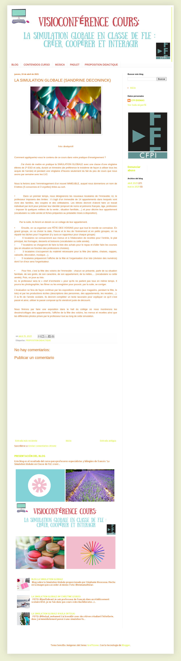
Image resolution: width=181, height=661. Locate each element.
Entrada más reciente (26, 440)
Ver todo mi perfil (137, 105)
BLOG (14, 64)
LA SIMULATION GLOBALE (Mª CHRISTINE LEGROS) (56, 596)
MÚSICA (60, 64)
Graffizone (93, 645)
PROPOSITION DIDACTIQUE (101, 64)
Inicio (68, 440)
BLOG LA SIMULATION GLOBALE (47, 579)
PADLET (74, 64)
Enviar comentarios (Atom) (42, 446)
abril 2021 (133, 183)
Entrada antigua (108, 440)
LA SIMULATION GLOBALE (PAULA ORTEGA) (53, 613)
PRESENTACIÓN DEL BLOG (29, 455)
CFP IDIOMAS (137, 100)
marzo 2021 (133, 186)
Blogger (126, 645)
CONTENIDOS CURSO (37, 64)
